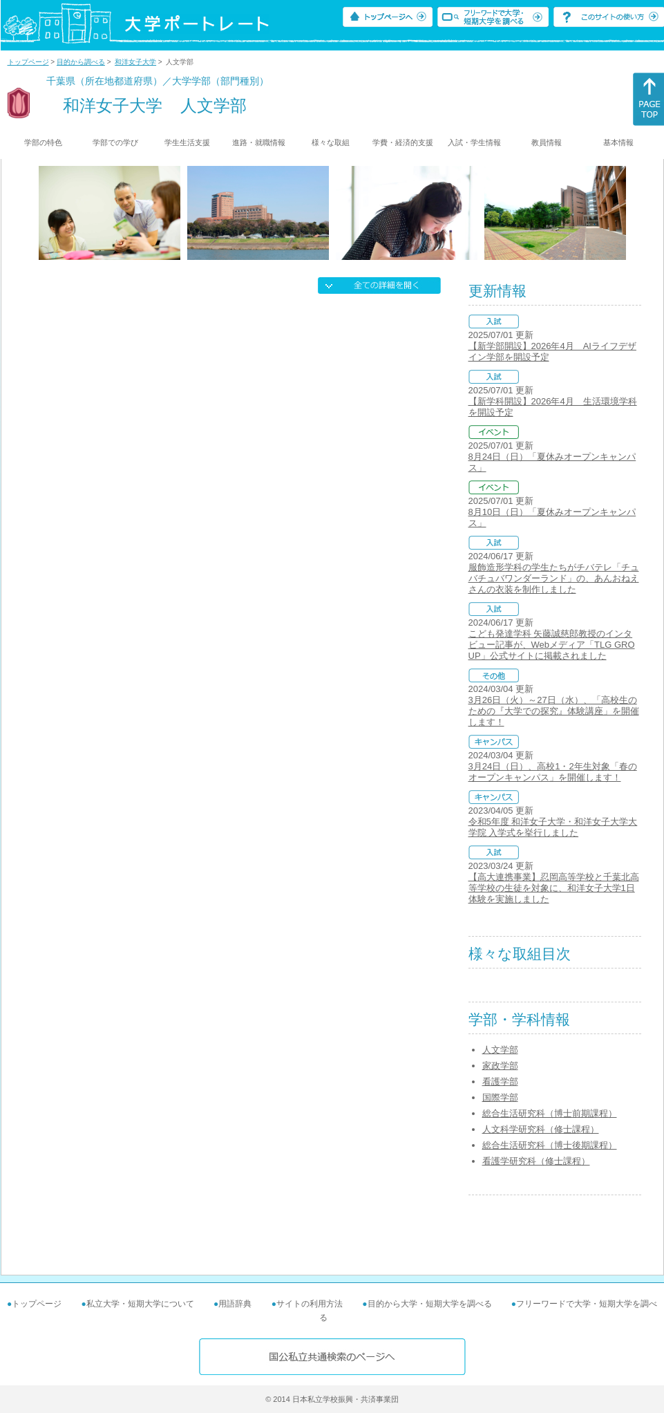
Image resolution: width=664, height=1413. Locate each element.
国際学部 (500, 1097)
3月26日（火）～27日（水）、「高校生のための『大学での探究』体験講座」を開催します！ (553, 711)
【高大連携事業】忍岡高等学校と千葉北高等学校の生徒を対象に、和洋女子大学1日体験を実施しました (553, 888)
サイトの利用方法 (309, 1304)
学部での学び (115, 142)
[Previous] (43, 213)
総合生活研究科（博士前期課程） (549, 1113)
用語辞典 (235, 1304)
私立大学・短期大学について (140, 1304)
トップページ (28, 62)
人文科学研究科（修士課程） (540, 1129)
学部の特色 (43, 142)
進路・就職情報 (258, 142)
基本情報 (618, 142)
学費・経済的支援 (402, 142)
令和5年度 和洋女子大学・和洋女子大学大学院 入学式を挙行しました (553, 827)
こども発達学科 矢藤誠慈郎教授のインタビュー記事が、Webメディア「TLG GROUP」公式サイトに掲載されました (551, 644)
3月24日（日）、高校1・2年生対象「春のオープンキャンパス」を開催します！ (552, 772)
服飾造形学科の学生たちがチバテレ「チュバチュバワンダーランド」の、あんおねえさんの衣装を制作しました (553, 578)
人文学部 (500, 1050)
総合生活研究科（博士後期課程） (549, 1145)
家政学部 (500, 1065)
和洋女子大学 (135, 62)
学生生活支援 (187, 142)
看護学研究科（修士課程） (536, 1161)
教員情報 (546, 142)
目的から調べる (81, 62)
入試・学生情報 (474, 142)
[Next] (621, 213)
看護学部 (500, 1081)
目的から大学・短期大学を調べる (430, 1304)
